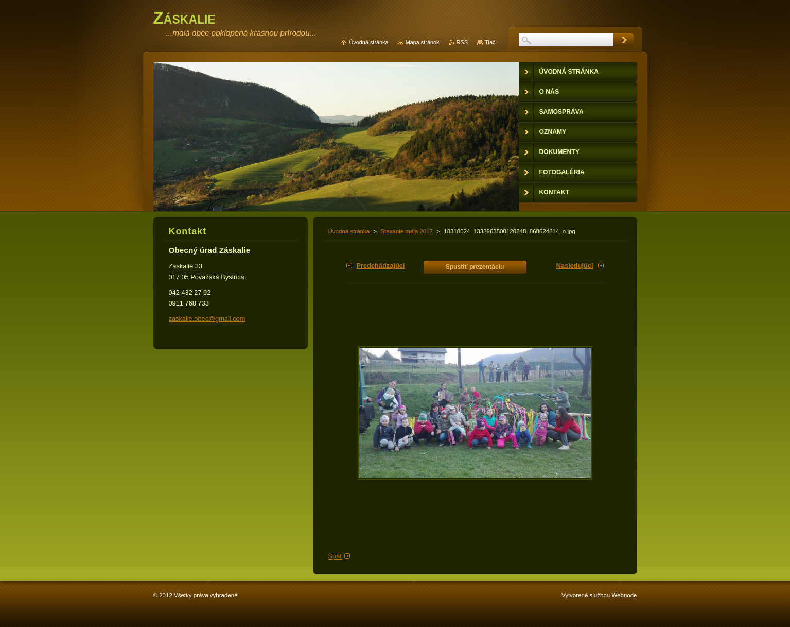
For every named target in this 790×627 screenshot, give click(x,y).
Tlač (490, 42)
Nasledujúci (574, 265)
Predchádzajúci (381, 265)
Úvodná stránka (349, 231)
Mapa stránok (423, 42)
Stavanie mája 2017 (406, 231)
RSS (462, 42)
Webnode (624, 595)
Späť (335, 556)
